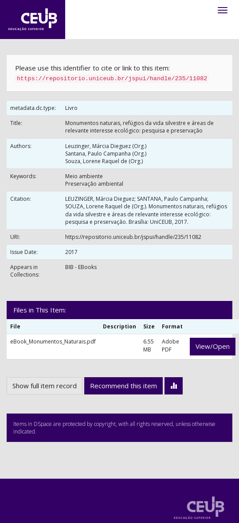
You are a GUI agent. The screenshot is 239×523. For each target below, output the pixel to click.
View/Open (213, 346)
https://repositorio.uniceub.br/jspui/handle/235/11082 (133, 237)
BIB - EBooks (81, 267)
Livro (71, 108)
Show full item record (44, 385)
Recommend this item (123, 385)
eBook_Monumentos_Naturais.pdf (53, 341)
